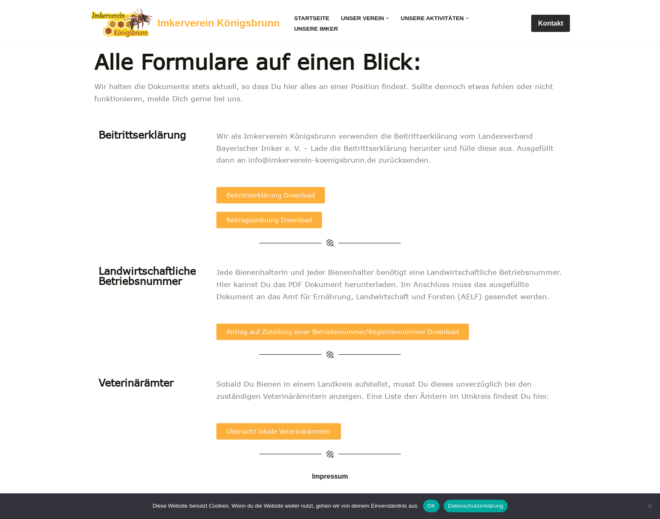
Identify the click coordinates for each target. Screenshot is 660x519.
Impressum (330, 476)
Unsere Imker (316, 29)
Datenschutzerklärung (475, 506)
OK (431, 506)
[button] (387, 18)
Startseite (312, 18)
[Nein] (649, 506)
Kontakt (550, 23)
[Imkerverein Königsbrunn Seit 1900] (185, 23)
